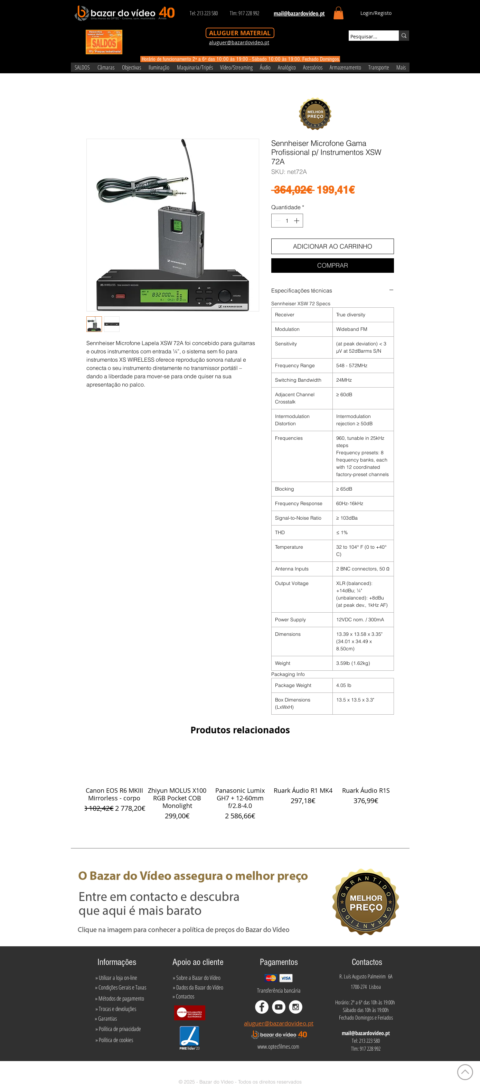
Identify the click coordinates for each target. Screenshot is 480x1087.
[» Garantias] (106, 1018)
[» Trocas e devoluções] (116, 1009)
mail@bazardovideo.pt (366, 1033)
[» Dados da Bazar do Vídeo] (198, 987)
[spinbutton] (287, 220)
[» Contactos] (183, 996)
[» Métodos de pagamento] (119, 998)
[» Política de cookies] (114, 1040)
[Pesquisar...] (367, 36)
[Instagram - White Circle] (295, 1007)
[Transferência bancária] (279, 990)
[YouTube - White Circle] (278, 1007)
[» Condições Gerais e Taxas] (121, 987)
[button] (338, 13)
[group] (240, 785)
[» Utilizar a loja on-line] (116, 978)
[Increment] (297, 220)
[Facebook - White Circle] (262, 1007)
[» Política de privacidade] (118, 1029)
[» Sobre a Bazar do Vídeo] (196, 978)
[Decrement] (277, 220)
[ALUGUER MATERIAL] (240, 33)
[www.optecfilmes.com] (278, 1046)
